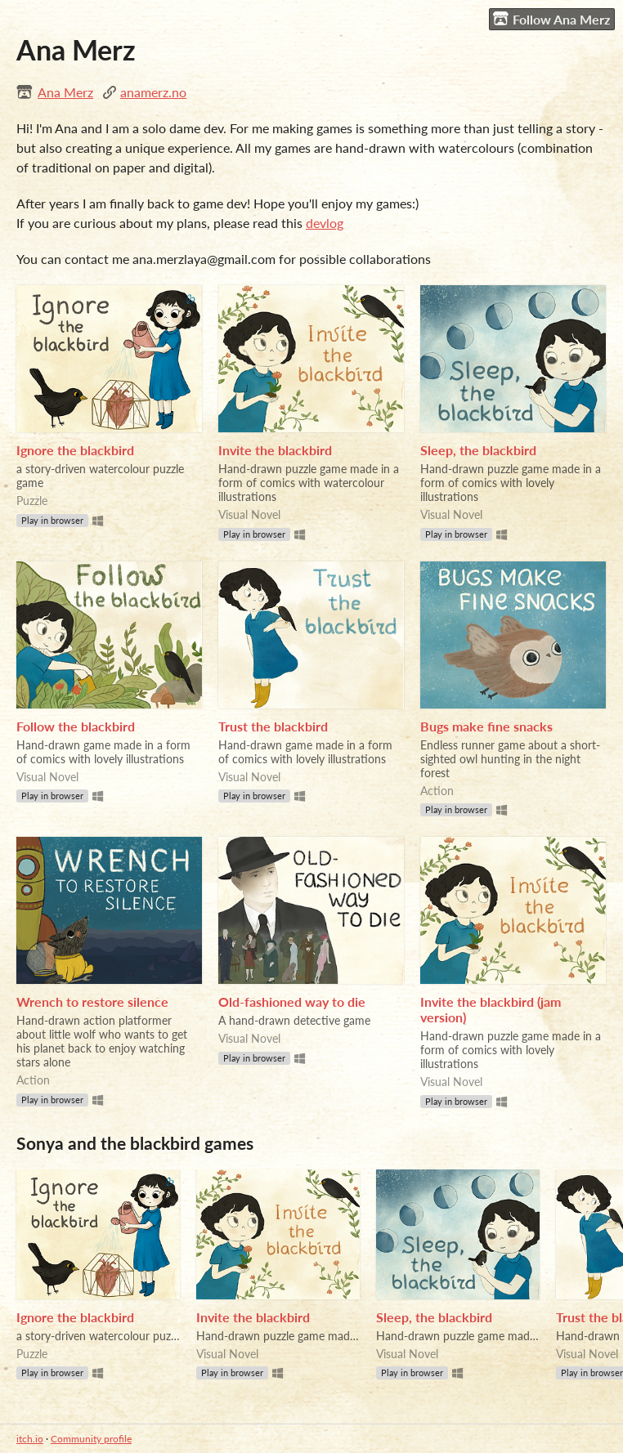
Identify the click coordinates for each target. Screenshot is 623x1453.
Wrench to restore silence (92, 1001)
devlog (324, 222)
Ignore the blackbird (75, 450)
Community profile (91, 1439)
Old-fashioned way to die (291, 1001)
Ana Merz (65, 92)
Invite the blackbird (275, 450)
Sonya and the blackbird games (134, 1143)
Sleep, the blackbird (478, 450)
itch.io (29, 1439)
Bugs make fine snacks (486, 726)
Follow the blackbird (75, 726)
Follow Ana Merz (551, 19)
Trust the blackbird (273, 726)
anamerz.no (153, 92)
